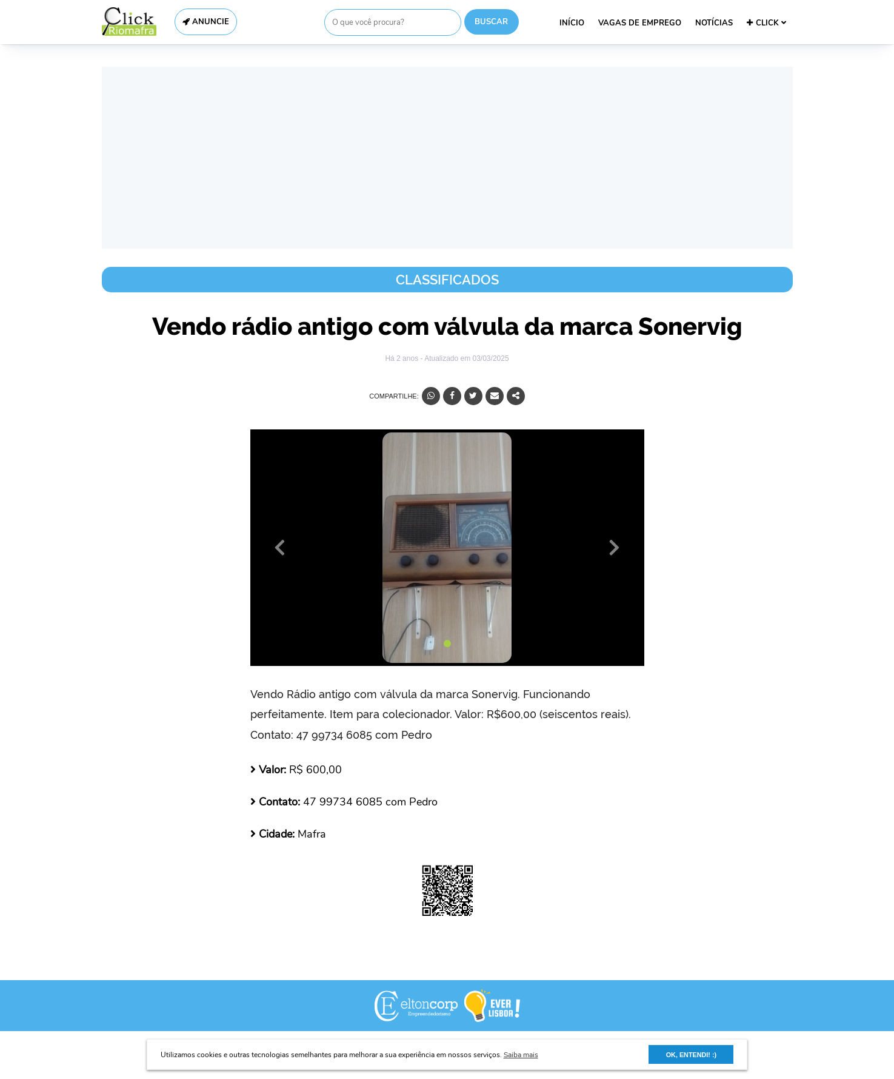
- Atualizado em (464, 358)
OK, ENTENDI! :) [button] (691, 1054)
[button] (280, 547)
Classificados (447, 279)
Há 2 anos (402, 358)
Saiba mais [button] (521, 1055)
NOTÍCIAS (714, 23)
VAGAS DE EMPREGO (639, 23)
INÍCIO (571, 23)
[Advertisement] (447, 158)
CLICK (766, 23)
